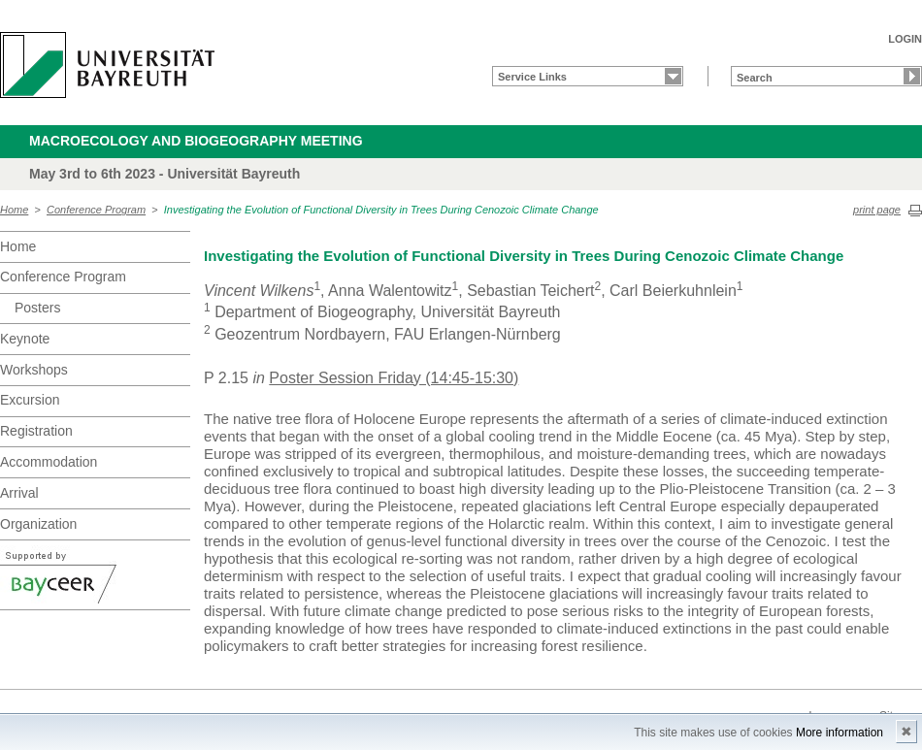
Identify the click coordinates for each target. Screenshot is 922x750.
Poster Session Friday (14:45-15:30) (393, 378)
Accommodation (48, 462)
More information (839, 732)
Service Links (532, 76)
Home (14, 209)
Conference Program (96, 209)
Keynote (24, 338)
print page (877, 209)
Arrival (19, 493)
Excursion (29, 400)
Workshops (34, 369)
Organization (38, 524)
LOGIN (905, 39)
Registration (36, 431)
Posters (37, 307)
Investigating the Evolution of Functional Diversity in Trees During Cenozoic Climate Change (381, 209)
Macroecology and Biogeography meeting (196, 140)
